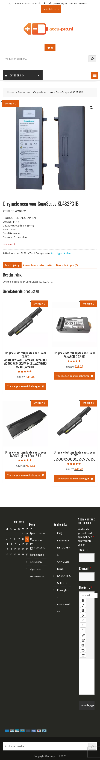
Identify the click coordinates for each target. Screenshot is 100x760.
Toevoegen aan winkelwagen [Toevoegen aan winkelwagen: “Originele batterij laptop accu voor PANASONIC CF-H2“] (73, 375)
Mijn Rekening (51, 9)
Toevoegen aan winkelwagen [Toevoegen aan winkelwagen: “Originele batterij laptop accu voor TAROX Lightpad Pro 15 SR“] (23, 475)
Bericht (86, 587)
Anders (67, 253)
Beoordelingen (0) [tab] (67, 265)
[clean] (83, 615)
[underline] (83, 610)
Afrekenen (36, 562)
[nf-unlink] (83, 640)
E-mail (85, 568)
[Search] (92, 58)
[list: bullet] (83, 625)
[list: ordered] (83, 620)
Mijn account (37, 547)
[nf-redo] (83, 655)
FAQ (59, 533)
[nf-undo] (83, 650)
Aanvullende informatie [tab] (37, 265)
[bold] (83, 600)
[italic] (83, 605)
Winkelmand (37, 554)
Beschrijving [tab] (11, 265)
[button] (94, 75)
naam (83, 549)
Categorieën (14, 75)
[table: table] (82, 645)
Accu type (56, 253)
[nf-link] (83, 635)
